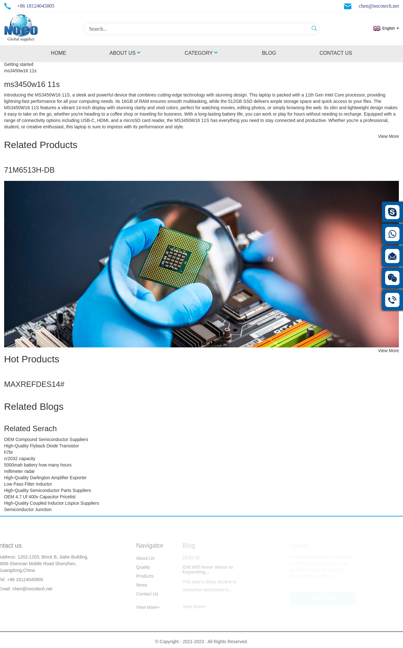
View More (388, 136)
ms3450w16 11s (20, 70)
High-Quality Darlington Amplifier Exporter (45, 477)
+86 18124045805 (36, 6)
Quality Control (138, 568)
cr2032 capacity (19, 458)
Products (140, 576)
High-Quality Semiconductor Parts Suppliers (47, 490)
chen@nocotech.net (379, 6)
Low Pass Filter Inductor (28, 484)
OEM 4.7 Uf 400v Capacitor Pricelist (40, 496)
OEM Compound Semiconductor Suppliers (46, 439)
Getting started (18, 64)
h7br (8, 452)
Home (58, 53)
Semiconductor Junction (28, 509)
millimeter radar (19, 471)
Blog (269, 53)
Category (201, 53)
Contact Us (335, 53)
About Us (126, 53)
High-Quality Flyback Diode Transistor (41, 445)
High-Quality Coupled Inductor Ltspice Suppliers (51, 503)
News (137, 584)
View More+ (143, 607)
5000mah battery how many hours (38, 464)
